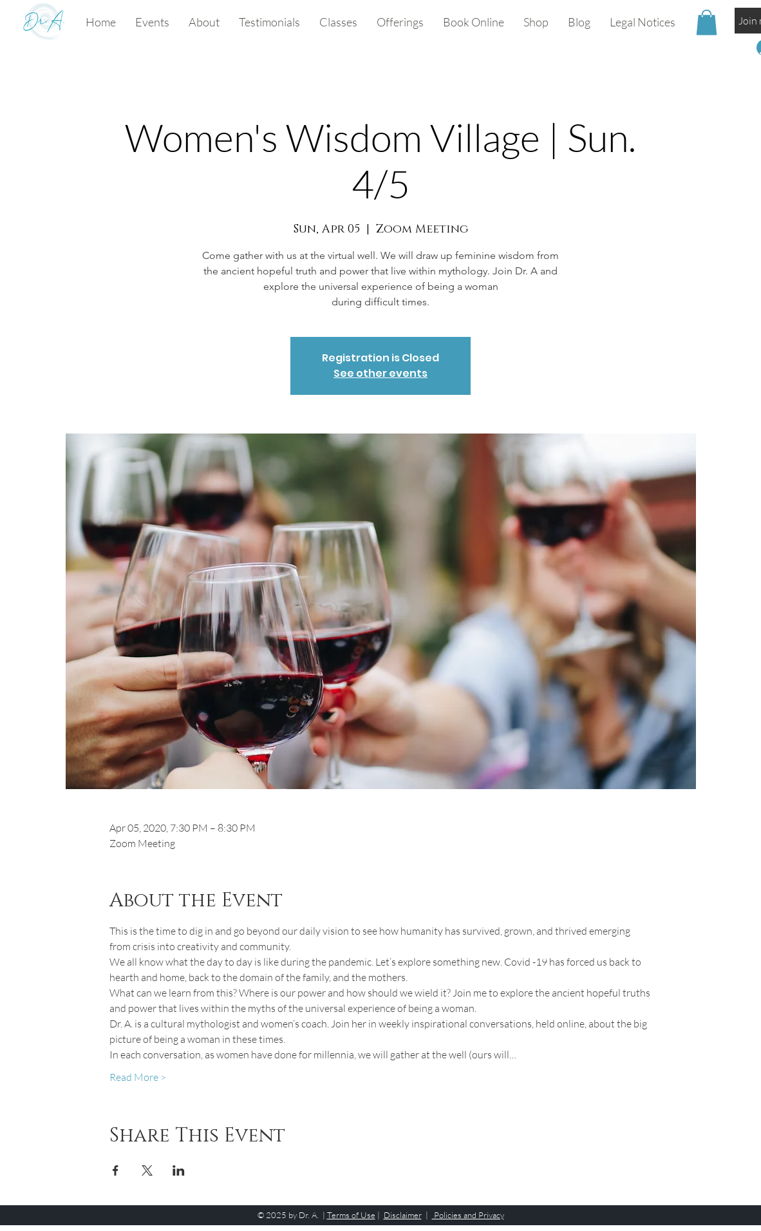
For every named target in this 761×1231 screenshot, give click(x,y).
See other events (380, 373)
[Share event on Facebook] (115, 1170)
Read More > (137, 1077)
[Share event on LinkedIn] (179, 1170)
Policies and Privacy (468, 1215)
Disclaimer (403, 1215)
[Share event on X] (147, 1170)
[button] (338, 22)
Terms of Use (351, 1215)
